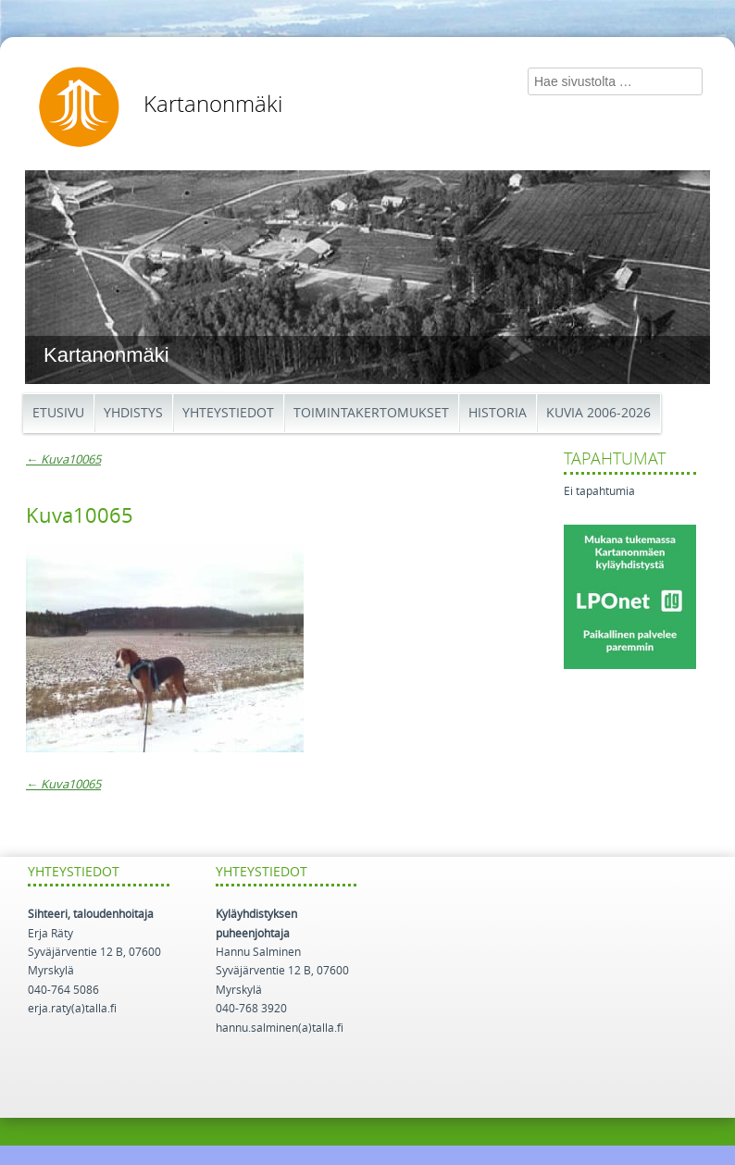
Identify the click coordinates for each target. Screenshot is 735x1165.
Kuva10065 (63, 459)
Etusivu (58, 413)
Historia (497, 413)
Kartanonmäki (212, 105)
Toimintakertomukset (371, 413)
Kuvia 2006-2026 (598, 413)
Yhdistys (133, 413)
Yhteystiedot (228, 413)
